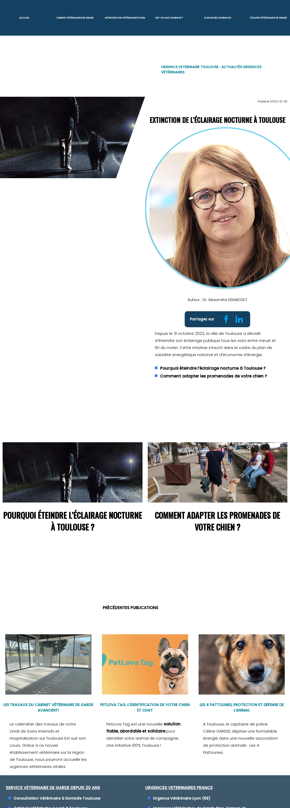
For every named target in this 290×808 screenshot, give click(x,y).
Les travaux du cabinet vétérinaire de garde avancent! (48, 699)
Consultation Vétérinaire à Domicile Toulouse (57, 790)
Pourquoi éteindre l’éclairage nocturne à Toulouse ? (212, 362)
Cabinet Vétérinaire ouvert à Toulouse (50, 799)
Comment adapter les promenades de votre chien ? (213, 370)
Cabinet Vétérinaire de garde (75, 17)
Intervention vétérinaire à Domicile (125, 17)
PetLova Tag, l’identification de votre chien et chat (145, 699)
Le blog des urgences (217, 17)
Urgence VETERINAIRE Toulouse (189, 65)
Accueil (24, 17)
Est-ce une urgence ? (169, 17)
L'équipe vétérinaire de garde (268, 17)
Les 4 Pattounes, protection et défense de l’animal (242, 699)
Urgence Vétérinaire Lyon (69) (181, 790)
